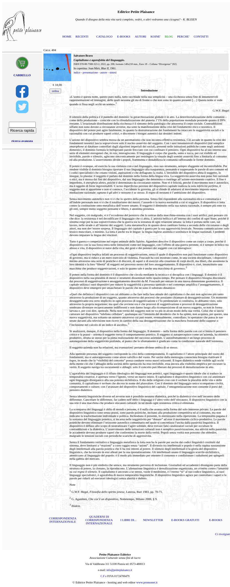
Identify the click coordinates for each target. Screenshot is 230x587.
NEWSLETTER (153, 520)
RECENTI (82, 36)
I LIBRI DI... (128, 520)
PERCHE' (183, 36)
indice (77, 72)
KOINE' (156, 36)
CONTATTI (201, 36)
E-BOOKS (123, 36)
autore (103, 72)
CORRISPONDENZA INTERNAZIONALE (62, 520)
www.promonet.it (146, 582)
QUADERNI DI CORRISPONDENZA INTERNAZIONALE (99, 520)
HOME (67, 36)
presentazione (90, 72)
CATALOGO (104, 36)
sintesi (113, 72)
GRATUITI (192, 520)
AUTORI (140, 36)
